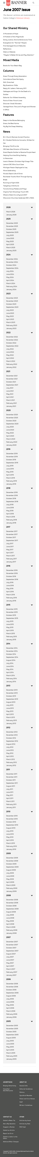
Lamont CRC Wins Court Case (13, 164)
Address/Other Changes (11, 1141)
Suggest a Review (9, 1127)
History (22, 1092)
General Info (24, 1085)
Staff (21, 1102)
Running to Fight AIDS (11, 183)
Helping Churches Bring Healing (14, 155)
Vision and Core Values (27, 1098)
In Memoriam (8, 158)
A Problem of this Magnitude (13, 37)
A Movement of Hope (10, 34)
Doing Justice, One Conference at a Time (17, 40)
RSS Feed (23, 1127)
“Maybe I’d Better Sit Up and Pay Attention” (18, 55)
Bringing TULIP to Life (11, 146)
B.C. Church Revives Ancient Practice (16, 137)
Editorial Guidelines (26, 1089)
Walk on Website (9, 52)
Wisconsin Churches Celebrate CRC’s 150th (18, 198)
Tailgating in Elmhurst (11, 186)
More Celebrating (9, 170)
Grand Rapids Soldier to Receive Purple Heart (19, 152)
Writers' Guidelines (26, 1105)
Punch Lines (12, 100)
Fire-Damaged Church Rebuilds (14, 46)
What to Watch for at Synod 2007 (15, 195)
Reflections (7, 49)
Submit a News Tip (9, 1120)
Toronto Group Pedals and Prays (15, 189)
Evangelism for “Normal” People (15, 43)
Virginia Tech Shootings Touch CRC (15, 192)
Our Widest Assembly (14, 97)
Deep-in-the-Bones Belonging (14, 120)
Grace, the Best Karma (11, 123)
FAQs (10, 85)
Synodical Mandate (26, 1095)
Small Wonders (12, 103)
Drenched (8, 82)
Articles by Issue (25, 1120)
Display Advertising (9, 1085)
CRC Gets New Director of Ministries (16, 149)
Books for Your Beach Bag (12, 65)
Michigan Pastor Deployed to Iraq (15, 167)
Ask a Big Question (9, 1123)
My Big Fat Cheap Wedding (12, 126)
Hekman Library (23, 18)
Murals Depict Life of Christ (13, 173)
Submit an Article (9, 1130)
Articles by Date (25, 1123)
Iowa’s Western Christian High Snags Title (18, 161)
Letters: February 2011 (14, 88)
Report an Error (8, 1133)
